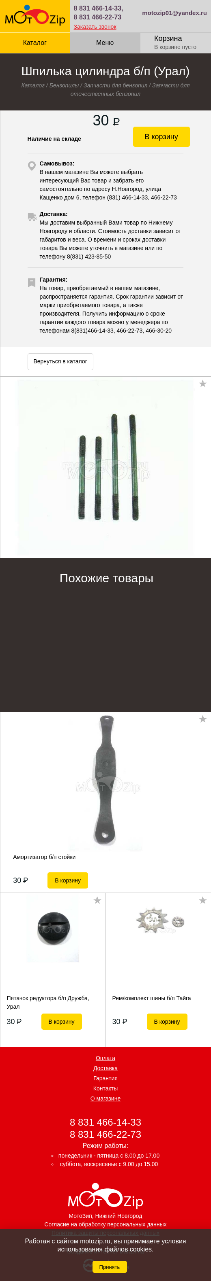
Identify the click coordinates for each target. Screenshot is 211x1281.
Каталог (35, 42)
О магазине (105, 1098)
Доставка (105, 1068)
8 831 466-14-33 (105, 1122)
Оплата (105, 1058)
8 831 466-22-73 (97, 17)
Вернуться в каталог (60, 361)
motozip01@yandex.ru (174, 12)
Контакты (105, 1088)
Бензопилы (64, 85)
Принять (109, 1267)
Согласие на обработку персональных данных (105, 1224)
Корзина (168, 38)
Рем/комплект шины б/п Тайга (151, 998)
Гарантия (105, 1078)
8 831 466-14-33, (98, 8)
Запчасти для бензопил (115, 85)
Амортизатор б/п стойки (44, 857)
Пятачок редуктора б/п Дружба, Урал (48, 1002)
